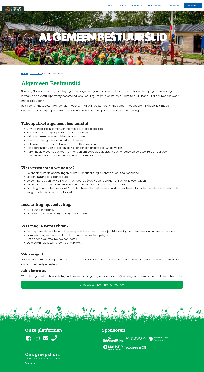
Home (24, 73)
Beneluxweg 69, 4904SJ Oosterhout (44, 358)
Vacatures (36, 73)
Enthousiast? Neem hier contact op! (102, 284)
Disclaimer (30, 363)
